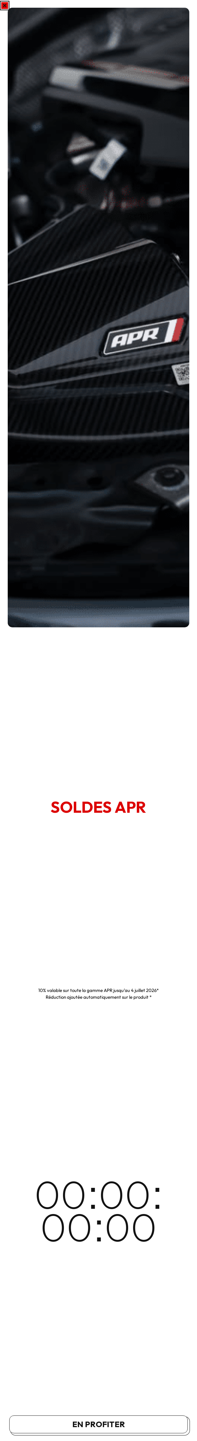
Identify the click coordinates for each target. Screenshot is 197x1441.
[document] (98, 720)
